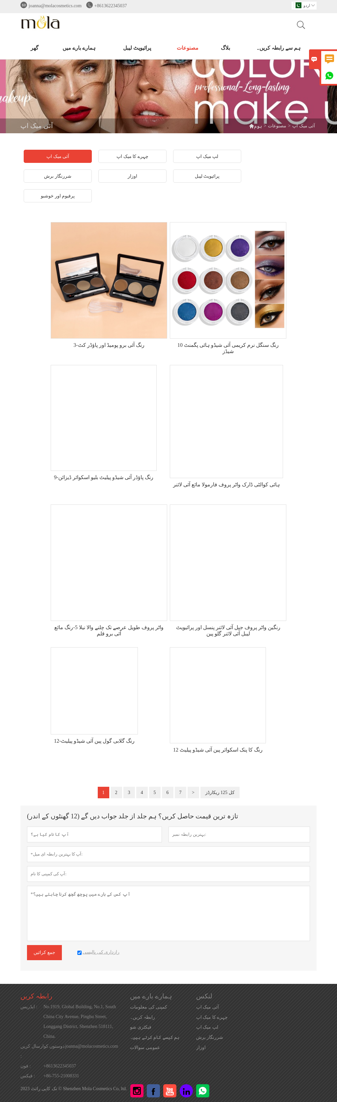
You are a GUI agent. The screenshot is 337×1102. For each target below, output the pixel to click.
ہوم (255, 125)
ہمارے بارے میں (79, 48)
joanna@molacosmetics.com (55, 5)
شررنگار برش (209, 1037)
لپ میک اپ (207, 1027)
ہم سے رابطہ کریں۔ (278, 48)
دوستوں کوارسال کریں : (42, 1051)
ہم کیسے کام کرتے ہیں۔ (154, 1037)
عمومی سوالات (145, 1047)
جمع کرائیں (44, 952)
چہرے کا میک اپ (212, 1017)
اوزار (201, 1047)
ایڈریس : (28, 1006)
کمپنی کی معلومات (148, 1007)
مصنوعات (187, 48)
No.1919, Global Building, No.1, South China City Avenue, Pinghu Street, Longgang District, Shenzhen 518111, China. (79, 1021)
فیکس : (27, 1075)
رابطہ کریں (36, 996)
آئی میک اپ (207, 1007)
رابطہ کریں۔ (142, 1017)
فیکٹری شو (140, 1027)
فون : (25, 1066)
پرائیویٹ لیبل (137, 48)
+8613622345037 (110, 5)
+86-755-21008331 (61, 1075)
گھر (35, 48)
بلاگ (225, 48)
